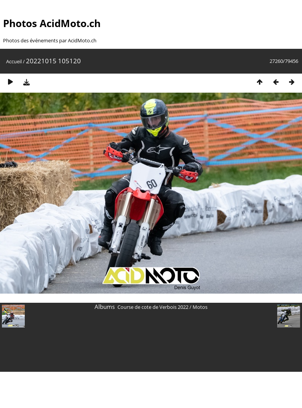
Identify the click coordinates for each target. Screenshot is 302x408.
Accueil (14, 61)
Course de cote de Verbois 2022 (152, 307)
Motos (200, 307)
